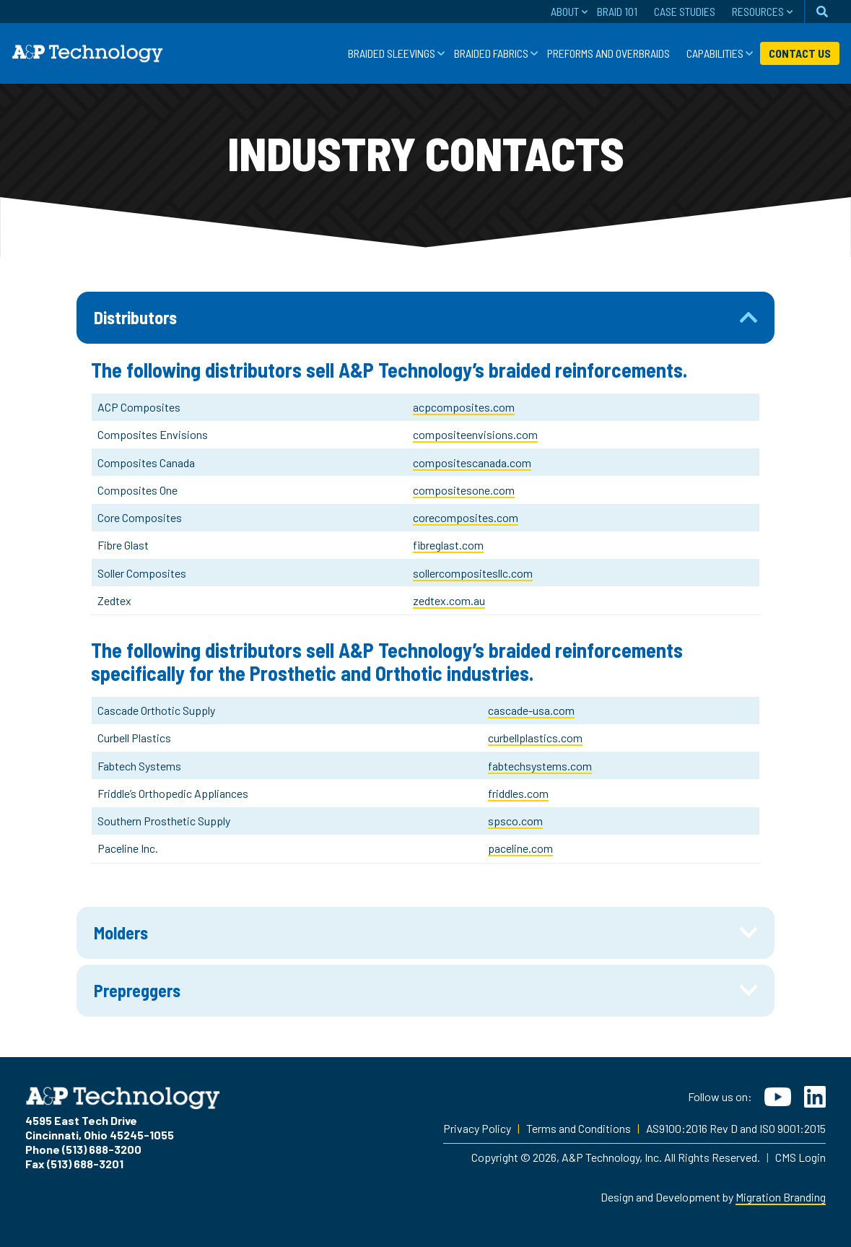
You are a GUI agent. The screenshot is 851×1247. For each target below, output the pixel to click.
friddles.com (518, 793)
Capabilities (714, 53)
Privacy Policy (477, 1128)
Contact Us (800, 53)
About (565, 11)
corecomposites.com (465, 517)
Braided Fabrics (491, 53)
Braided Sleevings (391, 53)
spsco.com (515, 820)
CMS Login (800, 1157)
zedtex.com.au (449, 600)
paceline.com (520, 848)
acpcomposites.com (464, 407)
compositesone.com (464, 490)
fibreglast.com (448, 545)
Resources (758, 11)
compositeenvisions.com (475, 434)
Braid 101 (617, 11)
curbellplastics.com (535, 737)
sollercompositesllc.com (473, 573)
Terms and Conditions (578, 1128)
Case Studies (684, 11)
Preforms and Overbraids (608, 53)
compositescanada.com (472, 462)
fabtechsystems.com (540, 766)
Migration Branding (781, 1197)
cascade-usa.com (531, 710)
